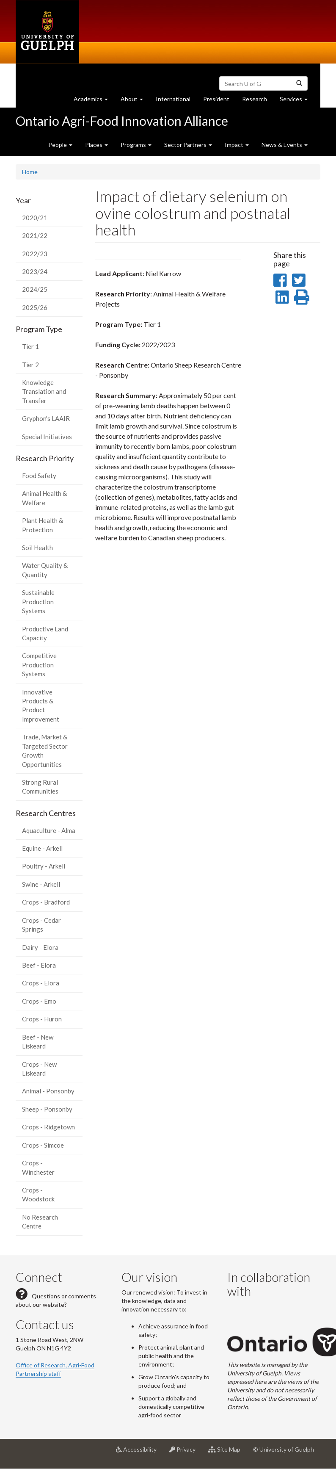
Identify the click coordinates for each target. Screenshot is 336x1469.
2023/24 (34, 271)
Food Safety (39, 475)
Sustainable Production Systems (38, 601)
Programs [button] (136, 144)
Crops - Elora (40, 983)
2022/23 (34, 253)
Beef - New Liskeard (37, 1041)
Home (30, 171)
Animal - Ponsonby (48, 1091)
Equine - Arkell (42, 848)
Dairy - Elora (40, 947)
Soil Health (37, 547)
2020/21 (34, 217)
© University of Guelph (283, 1449)
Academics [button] (94, 101)
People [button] (60, 144)
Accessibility (139, 1452)
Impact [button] (237, 144)
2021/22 (34, 235)
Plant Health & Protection (42, 525)
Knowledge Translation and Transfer (44, 391)
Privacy (185, 1452)
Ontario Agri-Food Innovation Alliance (122, 120)
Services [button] (297, 101)
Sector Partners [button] (188, 144)
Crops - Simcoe (43, 1145)
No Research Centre (40, 1221)
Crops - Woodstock (38, 1194)
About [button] (135, 101)
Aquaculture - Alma (48, 830)
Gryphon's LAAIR (46, 418)
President (216, 98)
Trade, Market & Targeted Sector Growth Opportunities (45, 750)
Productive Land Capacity (45, 633)
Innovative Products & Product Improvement (40, 705)
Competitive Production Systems (39, 665)
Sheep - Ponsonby (47, 1109)
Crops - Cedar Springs (41, 924)
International (173, 98)
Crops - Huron (42, 1019)
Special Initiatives (47, 436)
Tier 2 (30, 364)
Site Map (227, 1452)
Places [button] (96, 144)
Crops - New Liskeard (39, 1068)
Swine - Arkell (41, 884)
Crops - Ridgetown (48, 1127)
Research (257, 101)
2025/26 (34, 307)
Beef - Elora (39, 965)
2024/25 (34, 289)
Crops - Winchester (38, 1167)
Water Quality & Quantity (45, 570)
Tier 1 (30, 346)
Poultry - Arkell (43, 866)
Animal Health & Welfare (44, 498)
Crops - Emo (39, 1001)
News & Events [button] (285, 144)
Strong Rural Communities (40, 786)
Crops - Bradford (46, 902)
